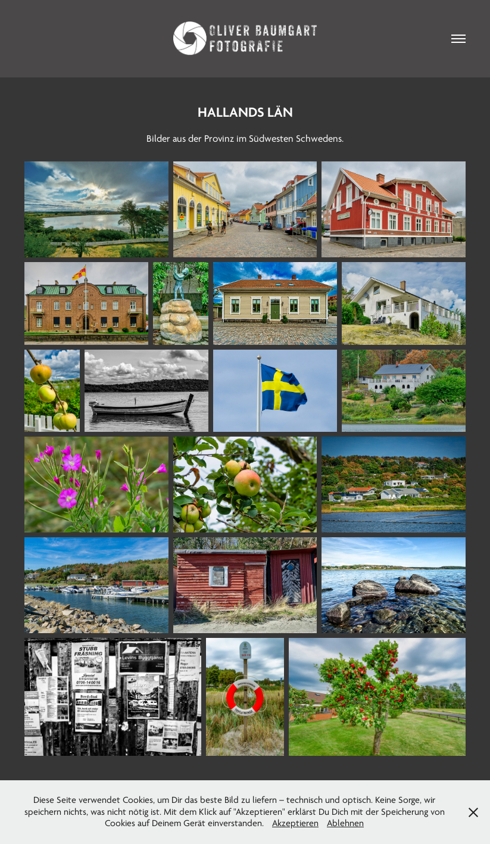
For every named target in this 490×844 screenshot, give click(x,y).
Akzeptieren (295, 823)
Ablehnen (345, 823)
